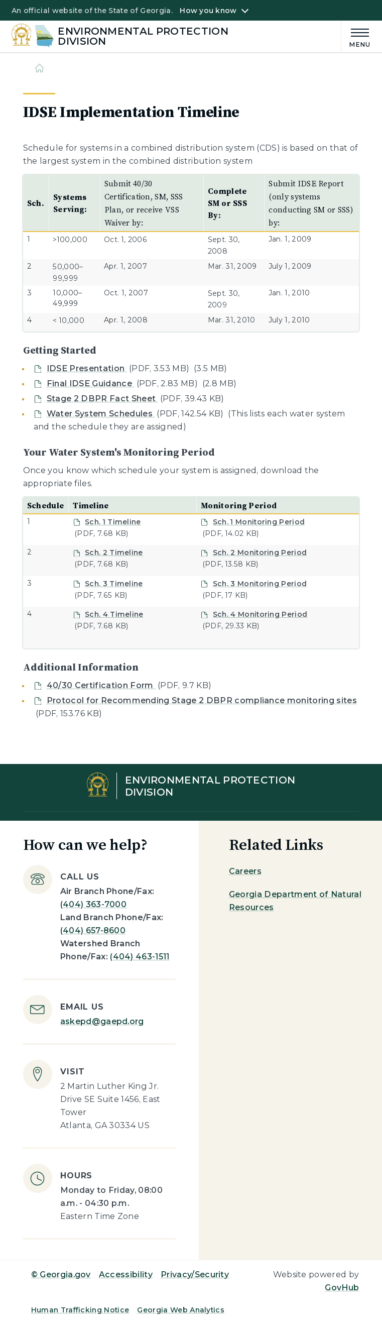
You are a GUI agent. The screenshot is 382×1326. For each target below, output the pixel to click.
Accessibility (126, 1274)
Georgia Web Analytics (180, 1309)
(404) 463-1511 (139, 956)
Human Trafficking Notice (80, 1309)
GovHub (342, 1287)
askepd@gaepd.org (102, 1021)
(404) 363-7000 (93, 904)
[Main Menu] (355, 36)
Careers (245, 871)
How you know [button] (208, 11)
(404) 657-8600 (92, 930)
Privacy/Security (195, 1274)
